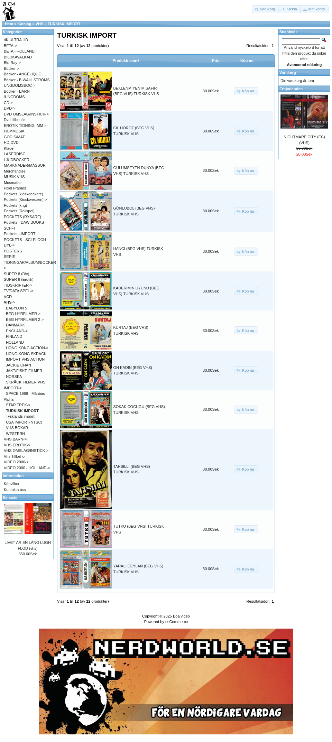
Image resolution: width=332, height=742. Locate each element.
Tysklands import (20, 416)
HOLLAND (15, 342)
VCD (8, 297)
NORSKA (14, 376)
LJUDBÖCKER (16, 160)
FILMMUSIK (14, 131)
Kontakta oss (15, 490)
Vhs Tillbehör (15, 456)
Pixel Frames (15, 188)
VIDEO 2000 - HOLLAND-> (27, 468)
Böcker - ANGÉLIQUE (22, 74)
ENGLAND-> (17, 331)
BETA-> (10, 46)
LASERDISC (14, 154)
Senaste (10, 497)
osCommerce (176, 622)
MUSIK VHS (14, 177)
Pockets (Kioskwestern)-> (25, 199)
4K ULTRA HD (16, 40)
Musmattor (13, 182)
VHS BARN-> (15, 439)
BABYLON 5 (16, 308)
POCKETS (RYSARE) (22, 217)
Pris (215, 60)
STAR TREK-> (18, 405)
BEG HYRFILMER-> (23, 314)
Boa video (181, 616)
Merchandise (15, 171)
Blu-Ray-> (12, 63)
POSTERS (13, 251)
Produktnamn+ (126, 60)
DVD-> (9, 108)
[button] (265, 9)
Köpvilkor (11, 484)
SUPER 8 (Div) (16, 274)
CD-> (8, 103)
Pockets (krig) (15, 205)
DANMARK (15, 325)
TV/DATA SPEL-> (18, 291)
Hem (9, 24)
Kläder (9, 148)
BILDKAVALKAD (18, 57)
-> (9, 302)
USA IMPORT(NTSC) (24, 422)
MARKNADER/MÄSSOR (25, 165)
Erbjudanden (291, 89)
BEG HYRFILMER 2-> (25, 319)
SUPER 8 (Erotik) (19, 279)
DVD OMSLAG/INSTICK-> (26, 114)
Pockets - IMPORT (19, 234)
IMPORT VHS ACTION (25, 359)
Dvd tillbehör (14, 120)
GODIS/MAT (14, 137)
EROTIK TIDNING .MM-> (25, 125)
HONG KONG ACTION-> (27, 348)
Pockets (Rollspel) (19, 211)
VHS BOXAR (17, 428)
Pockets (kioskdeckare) (23, 194)
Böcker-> (11, 68)
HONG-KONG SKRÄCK (26, 354)
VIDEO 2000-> (16, 462)
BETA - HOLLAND (19, 51)
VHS (40, 24)
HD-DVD (11, 142)
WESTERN (15, 434)
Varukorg (287, 73)
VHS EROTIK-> (17, 445)
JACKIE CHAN (18, 365)
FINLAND (14, 336)
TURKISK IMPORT (64, 24)
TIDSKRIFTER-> (18, 285)
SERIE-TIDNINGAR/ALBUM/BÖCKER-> (30, 262)
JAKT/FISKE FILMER (24, 371)
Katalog (24, 24)
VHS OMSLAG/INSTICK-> (26, 450)
